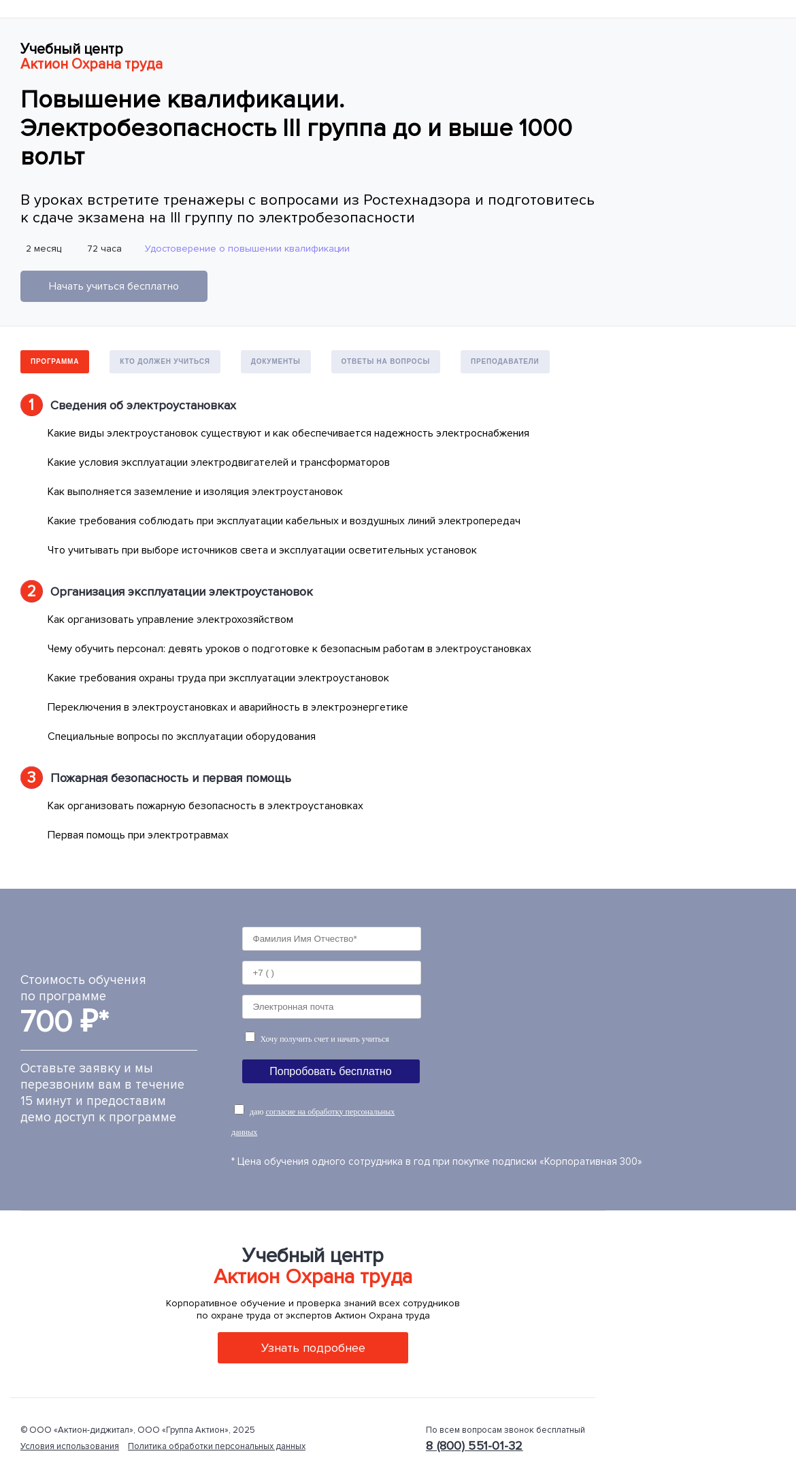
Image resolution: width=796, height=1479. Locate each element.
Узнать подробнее (313, 1347)
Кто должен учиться (165, 361)
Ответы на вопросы (386, 361)
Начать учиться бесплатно (114, 286)
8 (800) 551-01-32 (474, 1445)
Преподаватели (505, 361)
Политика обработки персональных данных (216, 1446)
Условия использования (69, 1446)
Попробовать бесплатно (330, 1071)
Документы (276, 361)
